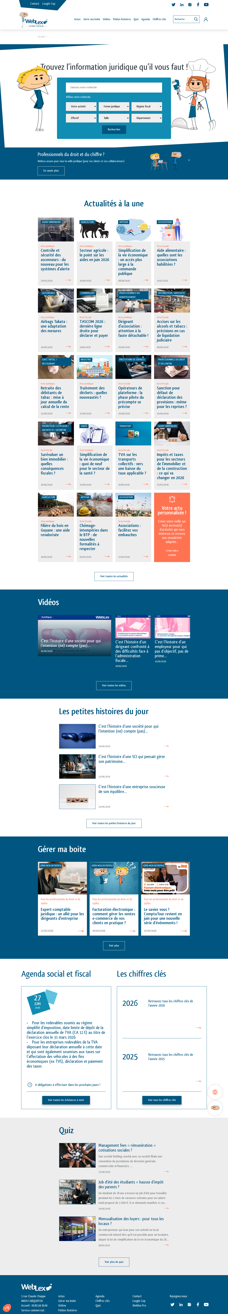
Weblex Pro (139, 1306)
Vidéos (106, 19)
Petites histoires (122, 19)
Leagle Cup (48, 3)
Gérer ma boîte (91, 19)
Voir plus (114, 946)
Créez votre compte (172, 553)
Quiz (136, 19)
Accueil (41, 36)
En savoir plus (51, 170)
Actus (77, 19)
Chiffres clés (159, 19)
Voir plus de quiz (114, 1262)
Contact (34, 3)
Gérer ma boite (67, 1301)
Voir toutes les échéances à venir (66, 1100)
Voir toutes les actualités (114, 577)
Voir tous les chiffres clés (162, 1100)
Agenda (145, 19)
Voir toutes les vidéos (114, 686)
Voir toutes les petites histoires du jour (114, 824)
